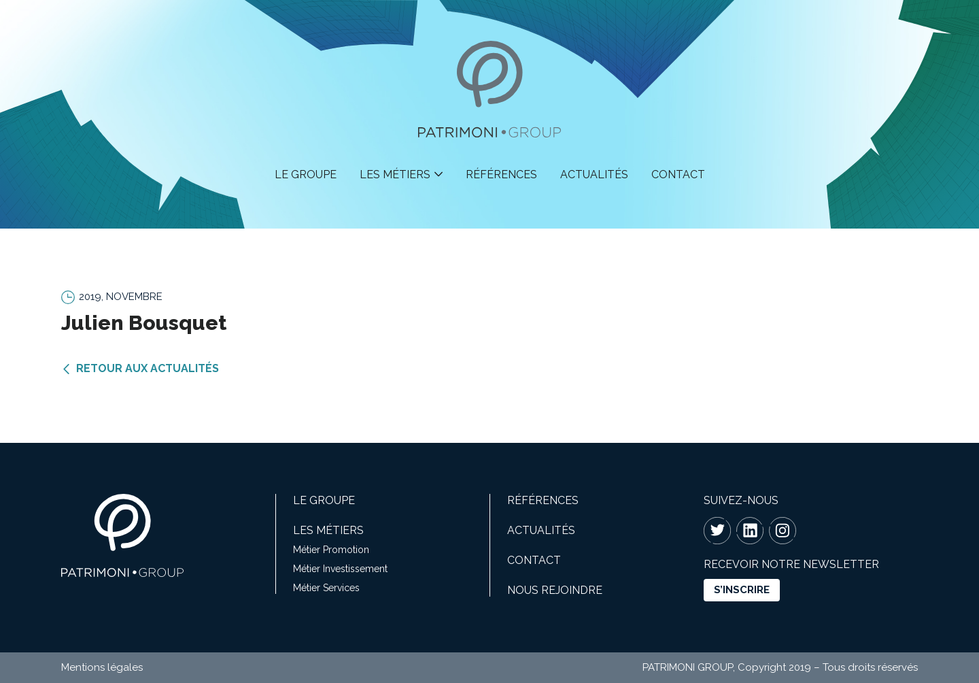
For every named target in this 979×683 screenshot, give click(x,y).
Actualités (594, 174)
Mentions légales (102, 667)
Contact (678, 174)
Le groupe (306, 174)
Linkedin (749, 530)
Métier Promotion (331, 549)
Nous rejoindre (554, 590)
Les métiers (395, 174)
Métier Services (326, 587)
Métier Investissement (340, 568)
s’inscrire (742, 590)
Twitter (717, 530)
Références (501, 174)
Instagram (782, 530)
